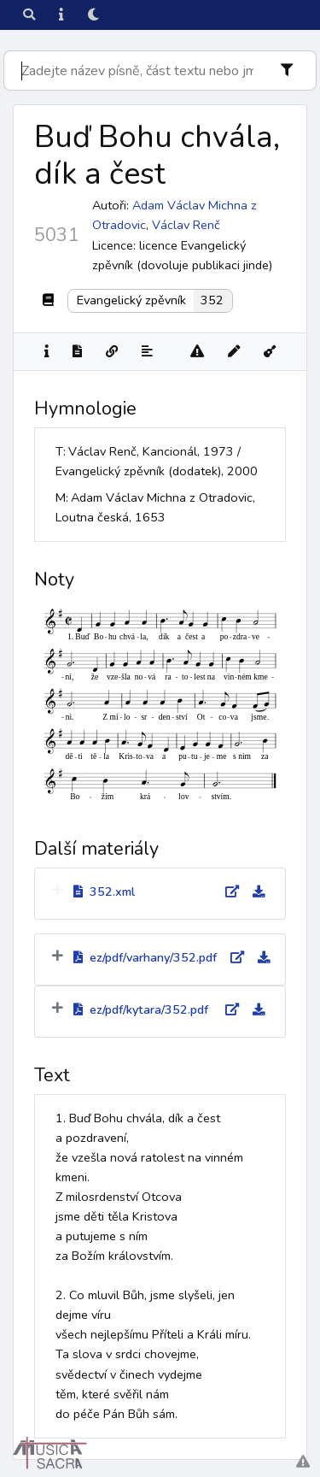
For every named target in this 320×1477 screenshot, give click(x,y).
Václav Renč (186, 224)
